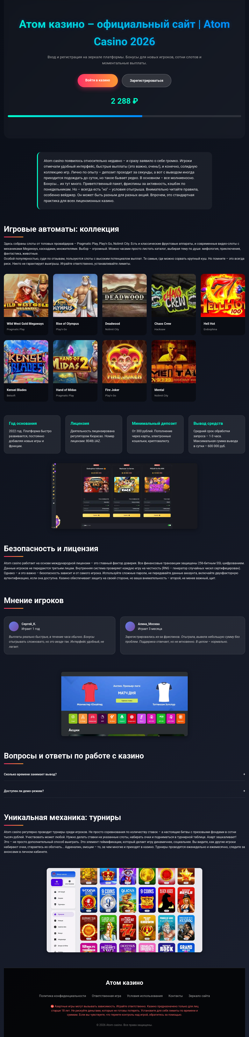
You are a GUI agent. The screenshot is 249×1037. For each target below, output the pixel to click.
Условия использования (145, 996)
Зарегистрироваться (146, 81)
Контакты (175, 996)
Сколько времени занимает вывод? (124, 774)
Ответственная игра (106, 996)
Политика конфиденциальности (62, 996)
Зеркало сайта (199, 996)
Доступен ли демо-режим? (124, 791)
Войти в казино (97, 80)
